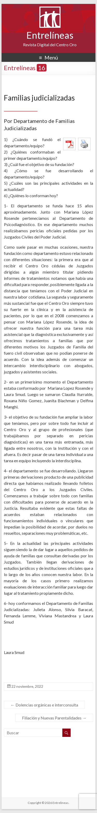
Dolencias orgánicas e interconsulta (44, 704)
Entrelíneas (49, 35)
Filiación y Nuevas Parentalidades (54, 717)
